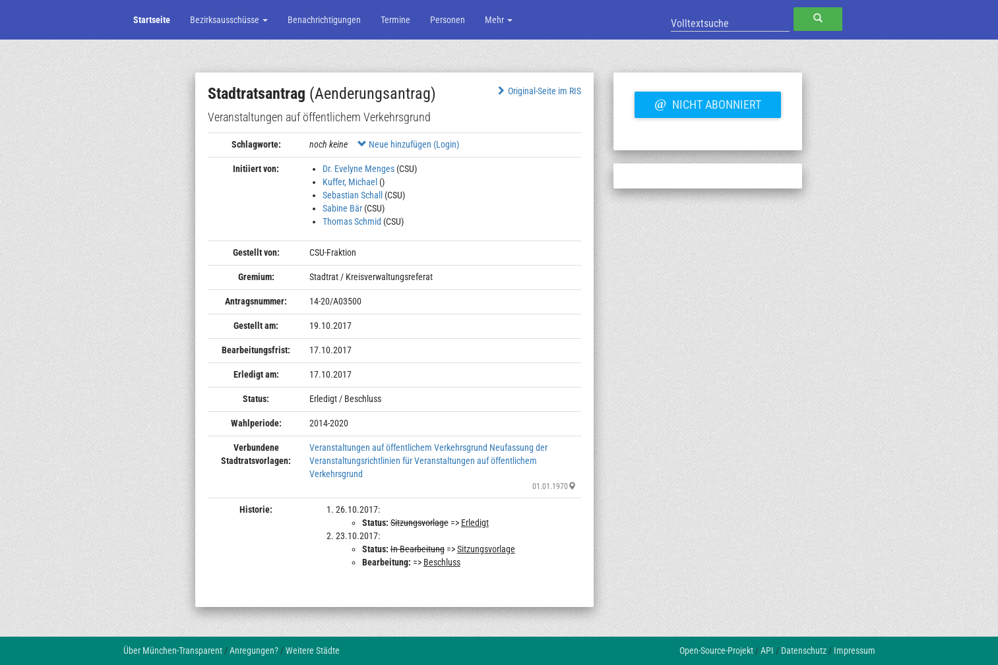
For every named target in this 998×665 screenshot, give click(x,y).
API (767, 650)
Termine (395, 19)
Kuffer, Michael (350, 182)
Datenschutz (803, 650)
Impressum (854, 650)
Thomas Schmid (352, 221)
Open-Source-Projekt (716, 650)
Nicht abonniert (707, 102)
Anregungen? (254, 650)
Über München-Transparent (172, 650)
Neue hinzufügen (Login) (408, 144)
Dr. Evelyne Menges (358, 168)
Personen (447, 19)
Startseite (151, 19)
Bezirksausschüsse (229, 19)
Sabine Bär (342, 208)
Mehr (499, 19)
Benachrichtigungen (324, 19)
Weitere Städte (313, 650)
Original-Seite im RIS (538, 91)
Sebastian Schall (353, 195)
